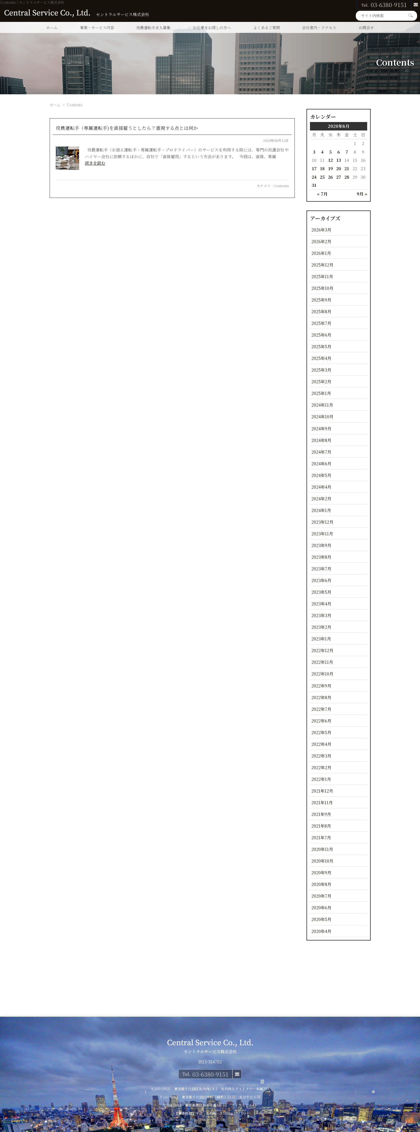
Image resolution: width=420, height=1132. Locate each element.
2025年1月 (321, 393)
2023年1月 (321, 638)
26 (330, 177)
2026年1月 (321, 253)
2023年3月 (321, 615)
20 (338, 168)
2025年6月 (321, 335)
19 (330, 168)
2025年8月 (321, 311)
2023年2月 (321, 627)
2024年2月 (321, 498)
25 (322, 177)
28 (346, 177)
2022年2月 (321, 767)
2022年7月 (321, 709)
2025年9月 (321, 300)
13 (338, 160)
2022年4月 (321, 744)
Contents (281, 185)
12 (330, 160)
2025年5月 (321, 346)
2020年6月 (321, 907)
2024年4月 (321, 487)
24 (314, 177)
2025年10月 (322, 288)
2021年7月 (321, 837)
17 (314, 168)
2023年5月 (321, 592)
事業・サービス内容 (97, 27)
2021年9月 (321, 814)
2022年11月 (322, 662)
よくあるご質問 (266, 27)
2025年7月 (321, 323)
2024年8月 (321, 440)
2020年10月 (322, 861)
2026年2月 (321, 241)
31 (314, 185)
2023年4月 (321, 603)
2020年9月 (321, 872)
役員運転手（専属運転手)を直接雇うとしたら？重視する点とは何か (127, 128)
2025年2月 (321, 381)
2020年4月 (321, 931)
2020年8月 (321, 884)
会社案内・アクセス (319, 27)
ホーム (51, 27)
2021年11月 (322, 802)
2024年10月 (322, 416)
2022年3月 (321, 756)
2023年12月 (322, 522)
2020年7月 (321, 896)
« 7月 (322, 194)
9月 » (362, 194)
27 (338, 177)
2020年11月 (322, 849)
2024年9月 (321, 428)
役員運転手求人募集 (153, 27)
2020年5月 (321, 919)
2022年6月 (321, 720)
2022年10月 (322, 674)
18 (322, 168)
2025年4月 (321, 358)
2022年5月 (321, 732)
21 (346, 168)
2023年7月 (321, 568)
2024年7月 (321, 452)
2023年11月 (322, 533)
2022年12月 (322, 650)
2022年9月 (321, 685)
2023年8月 (321, 557)
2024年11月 (322, 405)
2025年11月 (322, 276)
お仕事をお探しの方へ (212, 27)
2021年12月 (322, 791)
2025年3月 (321, 370)
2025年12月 (322, 265)
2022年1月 (321, 779)
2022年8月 (321, 697)
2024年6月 (321, 463)
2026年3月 (321, 230)
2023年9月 (321, 545)
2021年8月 (321, 826)
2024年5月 (321, 475)
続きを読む (95, 163)
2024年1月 (321, 510)
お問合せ (366, 27)
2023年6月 (321, 580)
